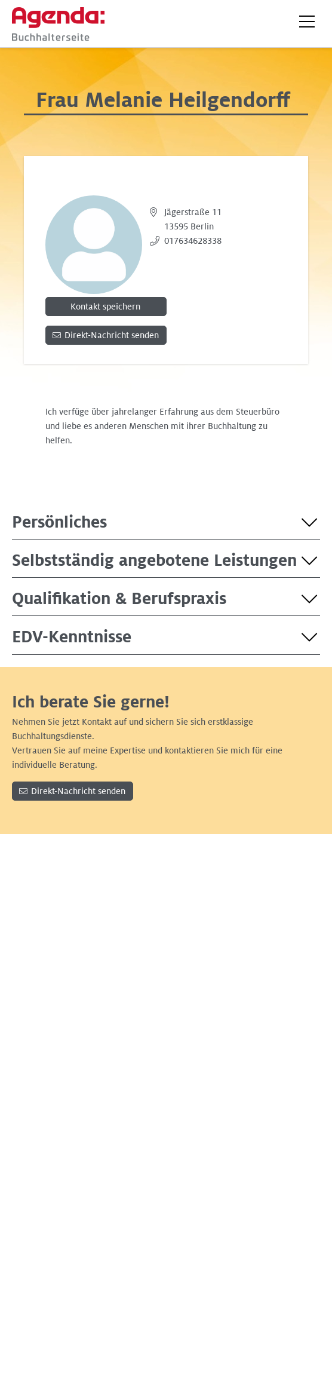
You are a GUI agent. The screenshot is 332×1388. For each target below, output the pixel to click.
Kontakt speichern (105, 306)
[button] (306, 21)
